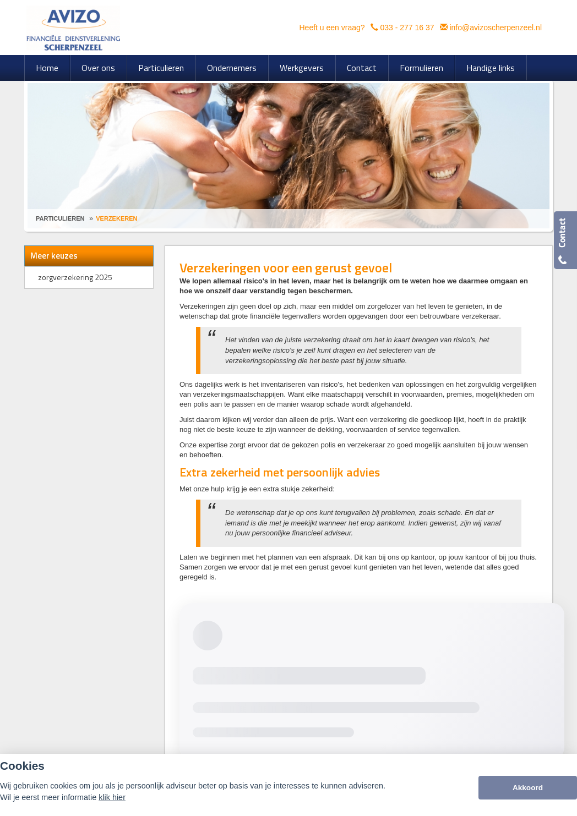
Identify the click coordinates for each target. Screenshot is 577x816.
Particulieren (60, 218)
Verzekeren (116, 218)
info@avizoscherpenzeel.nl (495, 27)
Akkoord (528, 788)
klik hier (112, 797)
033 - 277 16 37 (407, 27)
